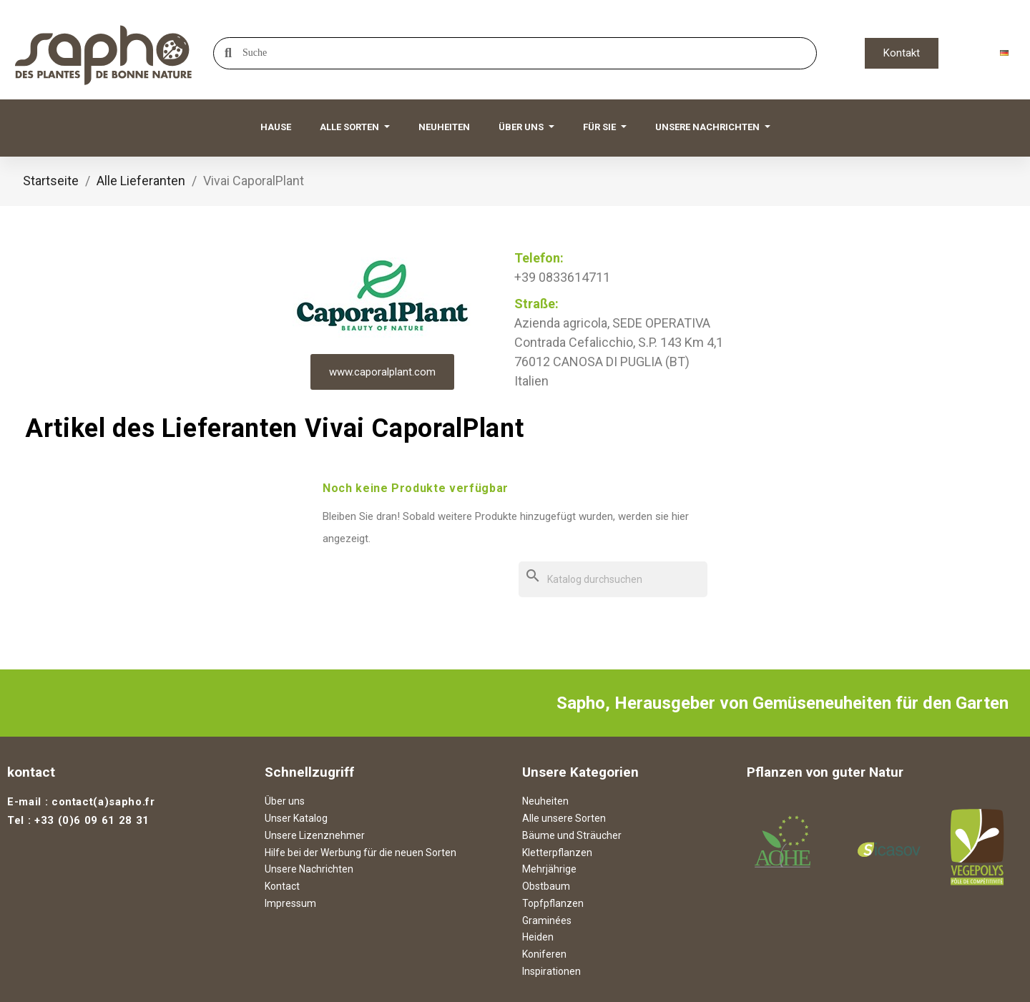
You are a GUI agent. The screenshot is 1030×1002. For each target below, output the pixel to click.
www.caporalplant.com (382, 371)
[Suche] (613, 579)
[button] (901, 53)
